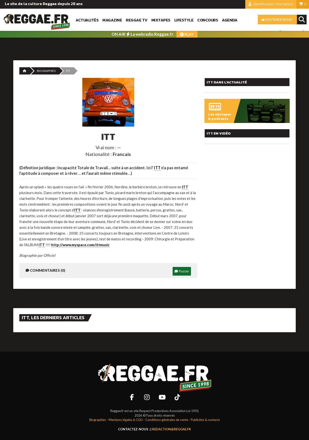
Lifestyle (184, 20)
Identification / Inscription (270, 4)
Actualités (87, 20)
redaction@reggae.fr (171, 429)
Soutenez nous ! (277, 19)
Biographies (46, 71)
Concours (207, 20)
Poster (182, 271)
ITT (157, 167)
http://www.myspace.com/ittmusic (80, 245)
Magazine (112, 20)
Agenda (229, 20)
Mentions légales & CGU (126, 420)
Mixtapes (160, 20)
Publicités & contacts (205, 420)
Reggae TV (136, 20)
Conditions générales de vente (166, 420)
